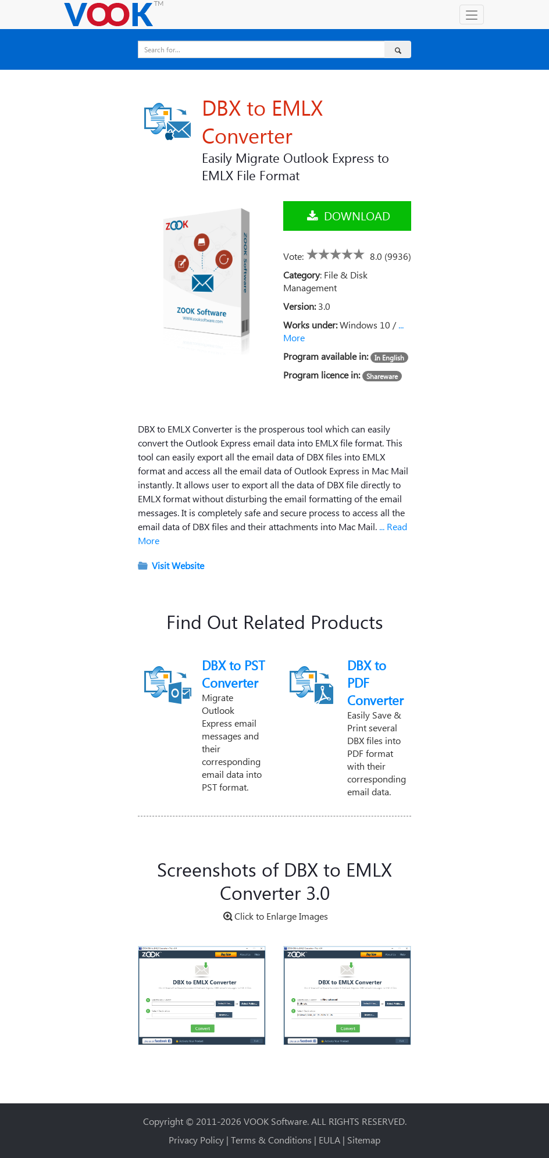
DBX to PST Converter (233, 673)
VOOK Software (275, 1121)
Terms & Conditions (271, 1140)
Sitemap (363, 1140)
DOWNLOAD (347, 215)
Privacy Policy (196, 1140)
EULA (329, 1140)
